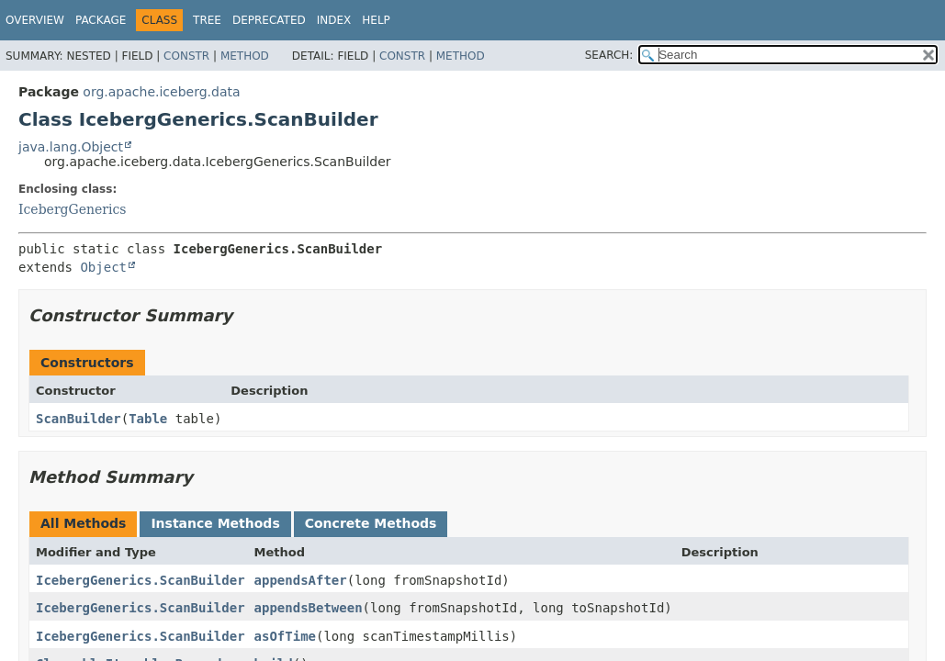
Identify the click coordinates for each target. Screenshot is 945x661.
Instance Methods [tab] (215, 523)
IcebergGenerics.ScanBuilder (140, 580)
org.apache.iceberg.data (161, 91)
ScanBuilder (78, 418)
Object (103, 267)
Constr (186, 56)
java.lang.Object (70, 147)
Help (376, 20)
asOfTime (285, 636)
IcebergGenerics (72, 209)
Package (100, 20)
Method (244, 56)
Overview (35, 20)
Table (148, 418)
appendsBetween (308, 607)
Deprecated (269, 20)
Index (334, 20)
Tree (207, 20)
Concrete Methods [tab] (371, 523)
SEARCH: (609, 55)
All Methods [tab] (83, 523)
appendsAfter (300, 580)
